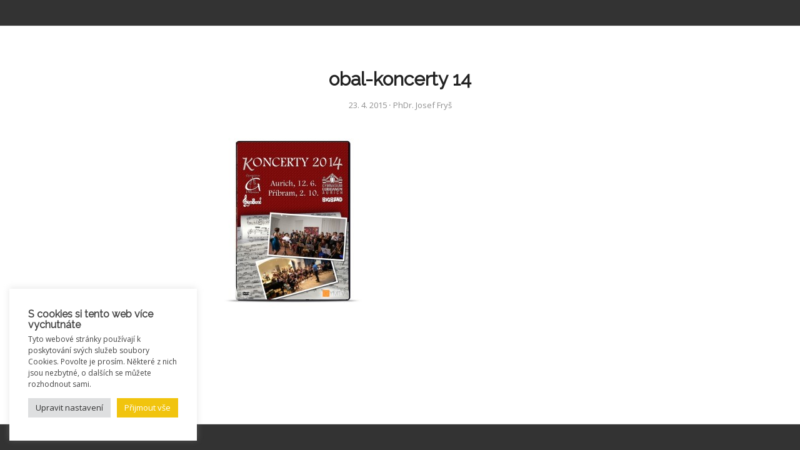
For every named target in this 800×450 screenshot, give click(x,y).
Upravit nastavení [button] (69, 407)
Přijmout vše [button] (147, 407)
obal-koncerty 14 (400, 79)
